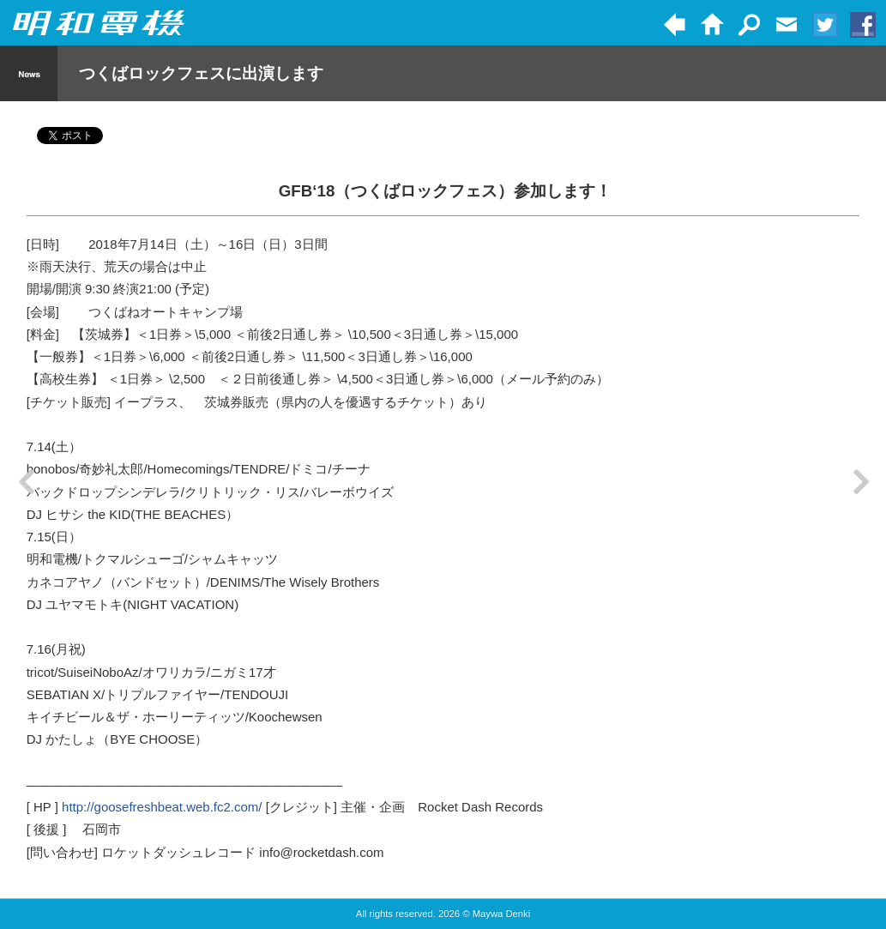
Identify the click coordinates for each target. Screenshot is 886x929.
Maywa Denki (502, 913)
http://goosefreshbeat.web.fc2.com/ (162, 806)
